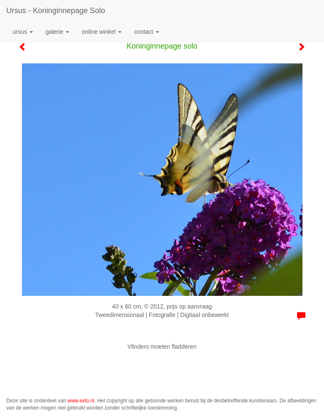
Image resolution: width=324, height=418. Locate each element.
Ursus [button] (23, 31)
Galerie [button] (57, 31)
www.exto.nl (81, 401)
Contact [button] (146, 31)
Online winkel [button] (102, 31)
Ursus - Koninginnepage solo (55, 10)
